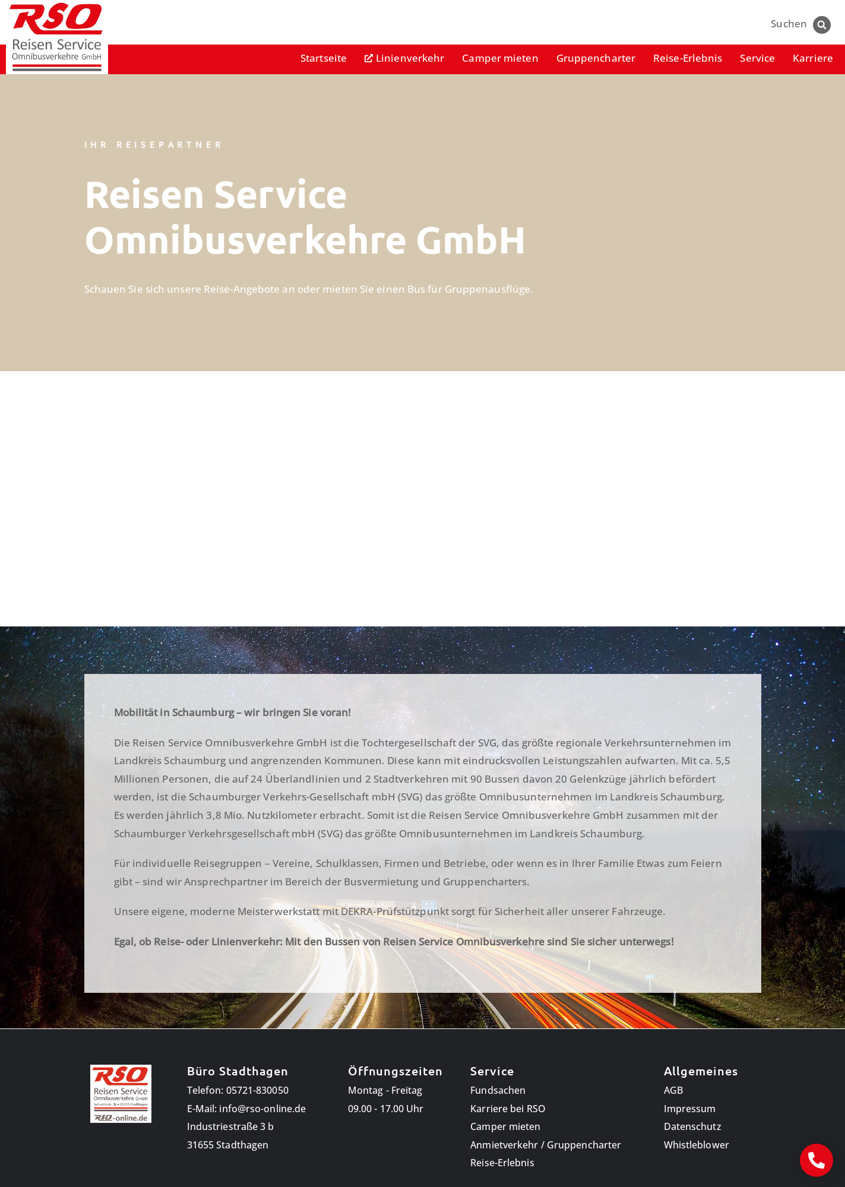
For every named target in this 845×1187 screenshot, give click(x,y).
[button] (822, 25)
